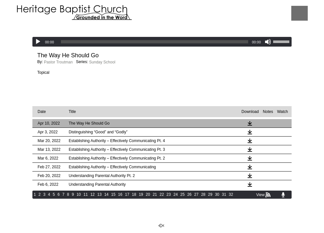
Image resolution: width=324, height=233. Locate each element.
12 (92, 194)
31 (224, 194)
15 (113, 194)
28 (203, 194)
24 (175, 194)
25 (182, 194)
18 (134, 194)
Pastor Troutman (58, 62)
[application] (162, 42)
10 (78, 194)
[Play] (38, 42)
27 (196, 194)
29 (210, 194)
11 (86, 194)
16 (120, 194)
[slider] (155, 41)
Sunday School (102, 62)
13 (99, 194)
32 (231, 194)
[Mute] (268, 42)
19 (141, 194)
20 (148, 194)
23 (169, 194)
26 (189, 194)
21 (155, 194)
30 (217, 194)
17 (127, 194)
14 (106, 194)
